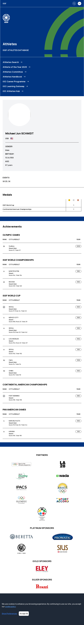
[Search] (74, 3)
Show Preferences (9, 613)
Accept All (24, 613)
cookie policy (10, 606)
